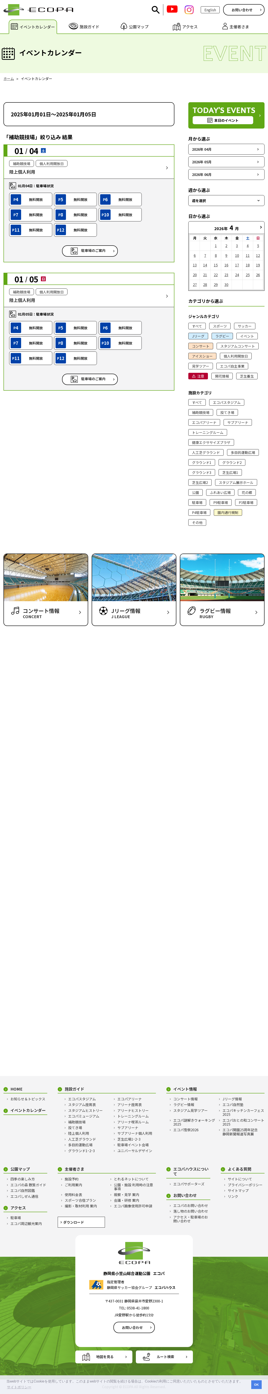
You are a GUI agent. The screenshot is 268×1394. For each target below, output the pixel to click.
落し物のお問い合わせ (190, 1211)
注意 (200, 376)
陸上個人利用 (78, 1133)
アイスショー (202, 356)
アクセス (18, 1207)
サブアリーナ (237, 422)
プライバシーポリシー (245, 1185)
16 (226, 265)
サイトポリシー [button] (19, 1387)
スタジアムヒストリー (85, 1110)
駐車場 (197, 502)
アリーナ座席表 (129, 1104)
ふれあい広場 (220, 492)
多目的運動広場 (243, 452)
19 (258, 265)
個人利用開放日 (236, 356)
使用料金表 (73, 1195)
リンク (233, 1196)
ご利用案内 (73, 1185)
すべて (197, 326)
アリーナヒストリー (133, 1110)
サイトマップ (238, 1190)
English (210, 9)
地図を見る (105, 1356)
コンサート (200, 346)
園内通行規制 (227, 512)
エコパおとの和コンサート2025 (243, 1122)
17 (237, 265)
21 (205, 274)
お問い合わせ (242, 9)
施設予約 (72, 1179)
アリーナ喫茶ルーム (133, 1122)
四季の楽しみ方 (22, 1179)
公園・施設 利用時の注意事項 (133, 1187)
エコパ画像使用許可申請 (133, 1206)
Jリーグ (198, 336)
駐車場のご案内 (93, 250)
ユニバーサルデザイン (134, 1151)
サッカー (245, 326)
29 (216, 284)
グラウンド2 (232, 462)
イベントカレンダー (28, 1110)
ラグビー (222, 336)
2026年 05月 (202, 161)
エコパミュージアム (83, 1116)
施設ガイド (74, 1088)
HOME (16, 1088)
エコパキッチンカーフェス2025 (243, 1112)
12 (258, 255)
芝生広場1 (230, 472)
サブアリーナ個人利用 (134, 1133)
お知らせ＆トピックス (27, 1099)
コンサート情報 (185, 1099)
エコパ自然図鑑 (22, 1190)
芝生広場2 (200, 482)
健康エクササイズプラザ (211, 442)
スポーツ (220, 326)
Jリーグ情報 (232, 1099)
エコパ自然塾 (232, 1104)
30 (226, 284)
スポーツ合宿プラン (80, 1200)
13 (195, 265)
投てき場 (227, 412)
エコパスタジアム (227, 402)
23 (226, 274)
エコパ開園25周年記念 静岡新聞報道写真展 (241, 1132)
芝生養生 (247, 376)
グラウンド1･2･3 (81, 1151)
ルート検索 (165, 1356)
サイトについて (240, 1179)
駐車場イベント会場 (133, 1145)
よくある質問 (239, 1168)
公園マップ (20, 1168)
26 (258, 274)
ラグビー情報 (183, 1104)
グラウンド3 (201, 472)
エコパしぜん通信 (24, 1196)
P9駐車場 (220, 502)
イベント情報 (185, 1088)
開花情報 (222, 376)
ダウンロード (73, 1222)
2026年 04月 (202, 149)
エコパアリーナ (204, 422)
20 (195, 274)
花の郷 (247, 492)
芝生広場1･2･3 (129, 1139)
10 (237, 255)
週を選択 (199, 200)
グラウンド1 (201, 462)
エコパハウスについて (191, 1171)
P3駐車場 (246, 502)
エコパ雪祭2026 (186, 1130)
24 (237, 274)
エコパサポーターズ (188, 1184)
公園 (195, 492)
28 (205, 284)
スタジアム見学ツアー (190, 1110)
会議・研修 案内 (126, 1200)
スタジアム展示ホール (236, 482)
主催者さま (74, 1168)
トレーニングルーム (207, 432)
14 (205, 265)
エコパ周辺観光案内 (26, 1223)
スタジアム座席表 (82, 1104)
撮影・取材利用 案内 (81, 1206)
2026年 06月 (202, 174)
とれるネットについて (131, 1179)
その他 (197, 522)
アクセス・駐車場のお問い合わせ (190, 1219)
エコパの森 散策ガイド (28, 1185)
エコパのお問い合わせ (190, 1205)
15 (216, 265)
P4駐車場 (199, 512)
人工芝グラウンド (206, 452)
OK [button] (256, 1384)
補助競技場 (200, 412)
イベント (247, 336)
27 (195, 284)
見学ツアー (200, 366)
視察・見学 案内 (126, 1195)
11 (248, 255)
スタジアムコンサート (237, 346)
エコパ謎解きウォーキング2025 (194, 1122)
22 (216, 274)
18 (248, 265)
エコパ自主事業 (232, 366)
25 (248, 274)
